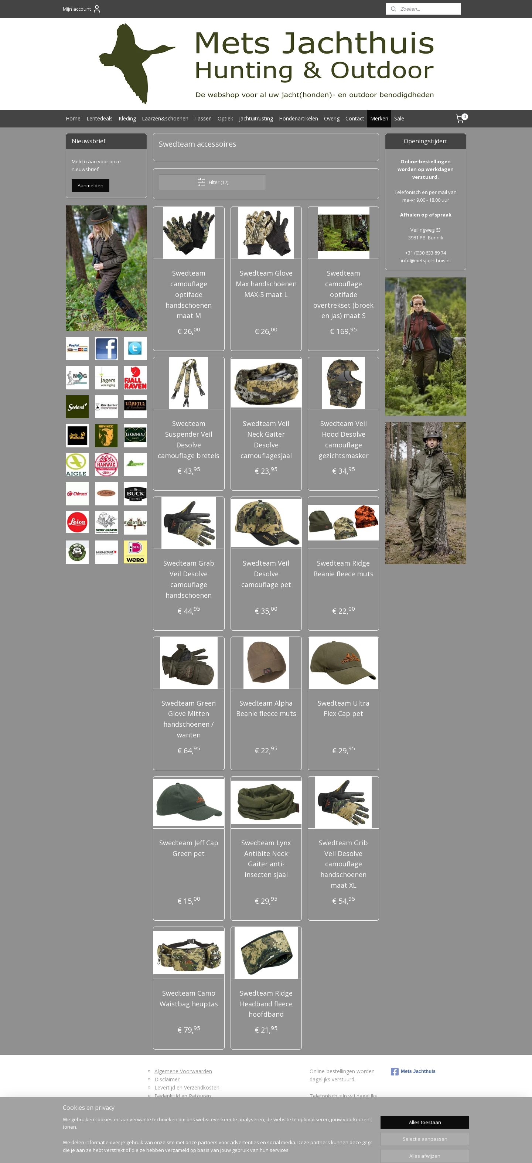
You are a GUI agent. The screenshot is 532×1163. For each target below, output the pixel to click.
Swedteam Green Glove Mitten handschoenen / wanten (188, 719)
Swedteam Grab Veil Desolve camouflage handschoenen (188, 579)
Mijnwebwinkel (347, 1149)
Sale (399, 118)
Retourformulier (173, 1104)
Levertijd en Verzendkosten (186, 1087)
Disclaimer (167, 1079)
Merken (379, 118)
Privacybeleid (169, 1112)
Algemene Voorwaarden (183, 1071)
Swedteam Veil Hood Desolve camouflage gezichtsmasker (343, 439)
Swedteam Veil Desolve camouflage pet (266, 574)
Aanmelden (90, 185)
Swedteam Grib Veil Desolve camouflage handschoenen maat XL (343, 864)
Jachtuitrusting (256, 118)
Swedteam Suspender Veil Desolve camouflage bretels (188, 439)
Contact (354, 118)
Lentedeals (99, 118)
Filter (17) (212, 182)
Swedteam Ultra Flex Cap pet (343, 708)
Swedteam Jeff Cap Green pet (188, 848)
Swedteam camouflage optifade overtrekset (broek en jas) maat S (343, 294)
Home (73, 118)
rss (254, 1149)
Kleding (127, 118)
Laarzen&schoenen (165, 118)
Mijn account (82, 8)
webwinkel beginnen (282, 1149)
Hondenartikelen (298, 118)
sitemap (238, 1149)
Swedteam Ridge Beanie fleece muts (343, 568)
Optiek (225, 118)
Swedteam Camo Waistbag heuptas (189, 998)
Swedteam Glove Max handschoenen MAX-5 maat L (265, 284)
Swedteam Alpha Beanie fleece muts (266, 708)
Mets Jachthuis (413, 1071)
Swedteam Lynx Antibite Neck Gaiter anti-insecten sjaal (266, 858)
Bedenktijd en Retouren (182, 1095)
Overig (332, 118)
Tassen (203, 118)
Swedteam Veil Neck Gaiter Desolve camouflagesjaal (265, 439)
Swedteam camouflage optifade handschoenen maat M (189, 294)
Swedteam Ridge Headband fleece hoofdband (265, 1004)
